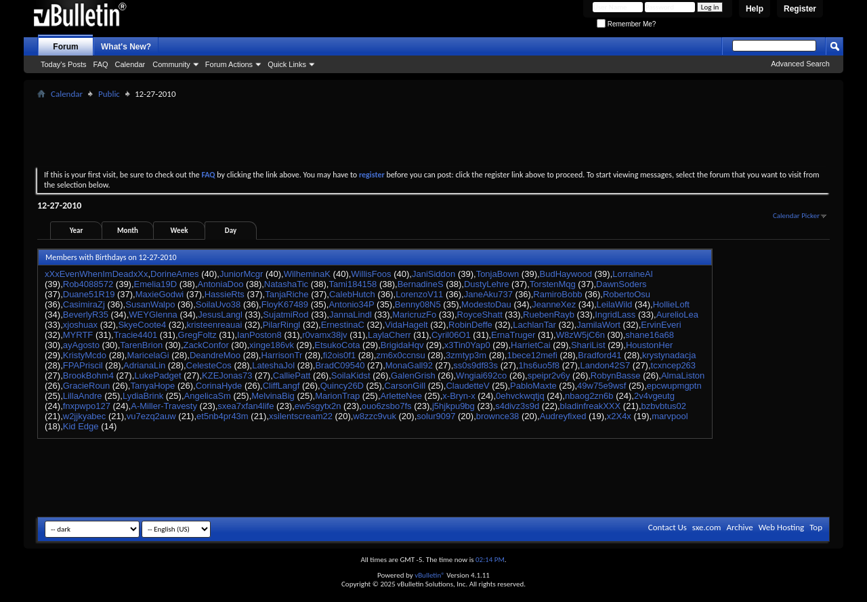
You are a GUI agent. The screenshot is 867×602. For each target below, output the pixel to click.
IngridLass (615, 314)
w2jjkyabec (84, 416)
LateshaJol (273, 365)
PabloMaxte (533, 386)
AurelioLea (677, 314)
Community (171, 64)
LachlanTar (534, 325)
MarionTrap (337, 396)
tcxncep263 (673, 365)
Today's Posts (64, 64)
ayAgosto (81, 345)
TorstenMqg (553, 284)
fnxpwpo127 (86, 406)
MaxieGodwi (159, 294)
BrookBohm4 (88, 375)
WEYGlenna (153, 314)
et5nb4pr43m (222, 416)
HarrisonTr (281, 355)
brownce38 (498, 416)
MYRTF (78, 335)
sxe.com (706, 527)
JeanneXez (554, 304)
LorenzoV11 (419, 294)
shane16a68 (649, 335)
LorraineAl (632, 274)
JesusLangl (220, 314)
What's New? (126, 46)
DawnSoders (621, 284)
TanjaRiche (286, 294)
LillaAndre (82, 396)
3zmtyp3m (466, 355)
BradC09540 (339, 365)
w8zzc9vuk (374, 416)
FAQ (100, 64)
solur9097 (436, 416)
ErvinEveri (661, 325)
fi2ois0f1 (339, 355)
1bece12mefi (532, 355)
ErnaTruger (513, 335)
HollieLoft (671, 304)
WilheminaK (307, 274)
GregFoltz (197, 335)
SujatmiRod (285, 314)
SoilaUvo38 (218, 304)
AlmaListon (682, 375)
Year (76, 230)
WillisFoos (371, 274)
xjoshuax (80, 325)
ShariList (588, 345)
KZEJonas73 (227, 375)
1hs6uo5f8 (538, 365)
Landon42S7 (605, 365)
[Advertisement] (433, 132)
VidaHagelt (406, 325)
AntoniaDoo (221, 284)
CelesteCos (209, 365)
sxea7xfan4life (245, 406)
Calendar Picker (796, 215)
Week (179, 230)
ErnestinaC (342, 325)
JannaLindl (350, 314)
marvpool (670, 416)
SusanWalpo (150, 304)
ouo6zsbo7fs (387, 406)
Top (815, 527)
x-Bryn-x (458, 396)
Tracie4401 (136, 335)
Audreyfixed (563, 416)
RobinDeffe (470, 325)
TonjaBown (498, 274)
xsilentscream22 (301, 416)
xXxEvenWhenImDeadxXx (96, 274)
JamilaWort (598, 325)
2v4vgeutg (654, 396)
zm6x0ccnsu (400, 355)
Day (230, 230)
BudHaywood (566, 274)
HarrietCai (531, 345)
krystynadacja (669, 355)
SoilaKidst (351, 375)
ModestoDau (486, 304)
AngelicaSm (207, 396)
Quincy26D (342, 386)
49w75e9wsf (601, 386)
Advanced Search (800, 64)
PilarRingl (282, 325)
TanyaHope (152, 386)
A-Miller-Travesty (164, 406)
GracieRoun (86, 386)
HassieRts (225, 294)
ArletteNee (401, 396)
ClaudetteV (467, 386)
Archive (739, 527)
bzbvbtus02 (664, 406)
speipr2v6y (549, 375)
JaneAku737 (488, 294)
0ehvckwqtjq (520, 396)
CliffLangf (281, 386)
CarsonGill (404, 386)
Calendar (130, 64)
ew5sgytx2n (318, 406)
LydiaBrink (143, 396)
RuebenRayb (548, 314)
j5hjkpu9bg (453, 406)
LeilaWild (615, 304)
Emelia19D (155, 284)
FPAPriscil (83, 365)
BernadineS (421, 284)
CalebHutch (352, 294)
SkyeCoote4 (142, 325)
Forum (65, 46)
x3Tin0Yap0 (467, 345)
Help (754, 9)
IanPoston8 (259, 335)
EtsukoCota (337, 345)
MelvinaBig (273, 396)
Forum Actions (229, 64)
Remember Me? (626, 24)
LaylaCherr (389, 335)
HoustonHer (649, 345)
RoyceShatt (480, 314)
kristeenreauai (214, 325)
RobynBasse (616, 375)
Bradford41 (599, 355)
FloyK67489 (284, 304)
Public (109, 94)
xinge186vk (271, 345)
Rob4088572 (88, 284)
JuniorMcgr (241, 274)
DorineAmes (174, 274)
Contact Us (667, 527)
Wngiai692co (481, 375)
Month (127, 230)
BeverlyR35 (85, 314)
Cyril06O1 (451, 335)
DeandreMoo (215, 355)
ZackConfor (206, 345)
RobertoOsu (626, 294)
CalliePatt (292, 375)
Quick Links (287, 64)
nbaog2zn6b (589, 396)
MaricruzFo (414, 314)
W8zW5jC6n (580, 335)
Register (800, 9)
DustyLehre (486, 284)
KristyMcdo (84, 355)
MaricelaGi (148, 355)
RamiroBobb (557, 294)
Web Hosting (781, 527)
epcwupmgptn (674, 386)
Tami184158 (353, 284)
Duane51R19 (89, 294)
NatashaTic (286, 284)
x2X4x (619, 416)
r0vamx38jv (324, 335)
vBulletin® (430, 575)
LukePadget (157, 375)
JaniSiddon (433, 274)
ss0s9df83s (475, 365)
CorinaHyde (219, 386)
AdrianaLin (144, 365)
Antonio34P (351, 304)
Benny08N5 (418, 304)
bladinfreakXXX (590, 406)
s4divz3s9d (517, 406)
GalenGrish (413, 375)
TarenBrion (141, 345)
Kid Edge (81, 426)
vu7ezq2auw (151, 416)
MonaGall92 (409, 365)
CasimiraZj (84, 304)
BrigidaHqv (402, 345)
